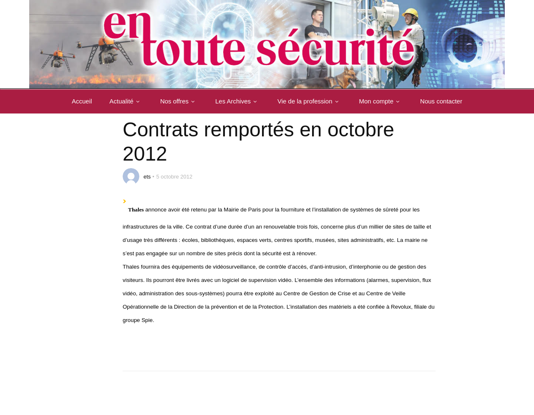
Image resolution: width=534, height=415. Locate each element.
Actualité (126, 101)
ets (147, 177)
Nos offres (179, 101)
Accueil (82, 101)
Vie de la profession (309, 101)
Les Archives (237, 101)
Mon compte (381, 101)
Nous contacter (441, 101)
